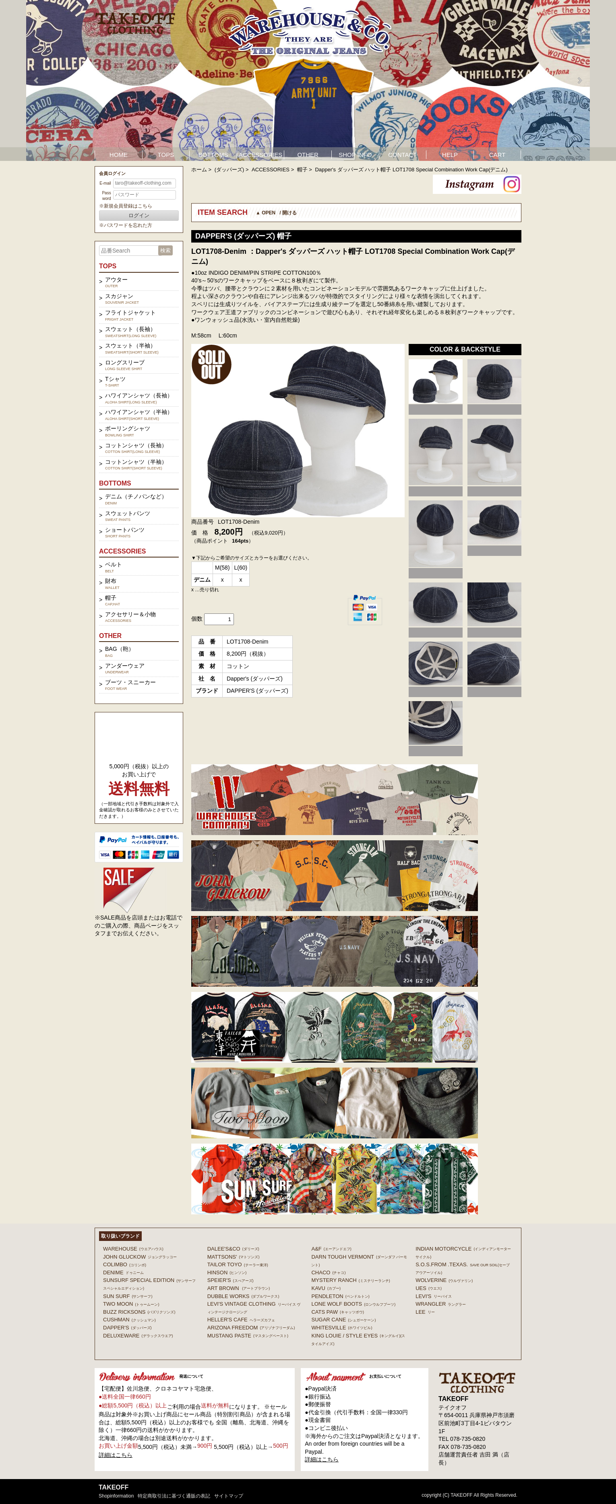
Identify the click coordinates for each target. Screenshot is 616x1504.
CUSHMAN (129, 1320)
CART (497, 154)
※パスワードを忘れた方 (125, 225)
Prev (36, 80)
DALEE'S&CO (233, 1249)
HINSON (227, 1272)
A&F (331, 1249)
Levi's (433, 1296)
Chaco (328, 1272)
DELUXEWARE (138, 1336)
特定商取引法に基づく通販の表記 (174, 1496)
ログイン (138, 215)
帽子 (302, 170)
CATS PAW (337, 1312)
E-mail (105, 183)
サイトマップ (228, 1496)
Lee (425, 1312)
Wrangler (440, 1304)
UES (428, 1288)
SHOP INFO (355, 154)
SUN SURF (127, 1296)
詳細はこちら (115, 1455)
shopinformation (116, 1496)
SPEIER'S (230, 1280)
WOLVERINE (444, 1280)
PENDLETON (340, 1296)
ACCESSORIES (260, 154)
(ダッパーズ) (229, 170)
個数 (197, 618)
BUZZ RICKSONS (139, 1312)
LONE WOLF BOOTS (353, 1304)
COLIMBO (124, 1264)
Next (579, 80)
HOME (119, 154)
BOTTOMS (213, 154)
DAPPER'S (127, 1328)
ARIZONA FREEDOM (251, 1328)
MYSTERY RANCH (350, 1280)
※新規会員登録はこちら (125, 206)
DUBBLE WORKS (243, 1296)
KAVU (325, 1288)
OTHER (307, 154)
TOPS (166, 154)
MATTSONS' (233, 1257)
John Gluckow (140, 1257)
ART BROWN (238, 1288)
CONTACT (402, 154)
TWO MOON (131, 1304)
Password (106, 196)
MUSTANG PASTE (247, 1336)
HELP (450, 154)
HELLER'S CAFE (241, 1320)
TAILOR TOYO (237, 1264)
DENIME (123, 1272)
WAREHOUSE (133, 1249)
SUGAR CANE (343, 1320)
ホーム (199, 170)
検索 (165, 250)
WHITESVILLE (341, 1328)
